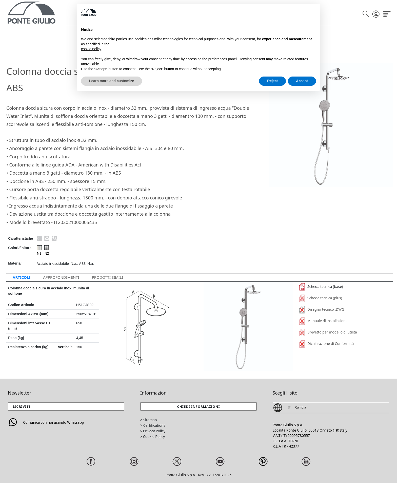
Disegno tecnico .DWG (321, 309)
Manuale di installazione (323, 320)
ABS (82, 263)
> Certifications (152, 425)
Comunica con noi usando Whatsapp (46, 422)
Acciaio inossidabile (53, 263)
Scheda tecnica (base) (321, 286)
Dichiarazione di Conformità (326, 343)
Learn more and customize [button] (111, 81)
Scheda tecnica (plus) (320, 297)
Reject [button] (272, 81)
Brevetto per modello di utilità (328, 332)
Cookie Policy (154, 436)
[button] (198, 406)
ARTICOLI (21, 277)
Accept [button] (302, 81)
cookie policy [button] (91, 49)
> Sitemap (148, 419)
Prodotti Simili (107, 277)
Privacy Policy (154, 431)
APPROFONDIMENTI (61, 277)
